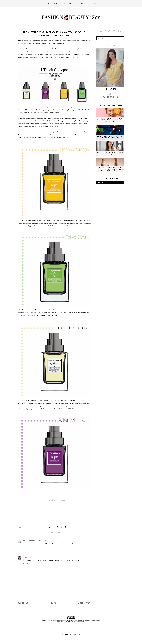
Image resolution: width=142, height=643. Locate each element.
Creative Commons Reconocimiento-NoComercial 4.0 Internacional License (85, 620)
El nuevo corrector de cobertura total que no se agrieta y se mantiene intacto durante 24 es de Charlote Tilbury (110, 169)
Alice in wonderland (30, 541)
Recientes (23, 602)
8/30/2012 (31, 557)
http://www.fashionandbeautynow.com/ (76, 621)
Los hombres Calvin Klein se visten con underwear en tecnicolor (110, 137)
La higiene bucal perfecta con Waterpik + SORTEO (110, 153)
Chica (24, 557)
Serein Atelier (74, 634)
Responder (25, 551)
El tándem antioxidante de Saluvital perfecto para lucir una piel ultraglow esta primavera (110, 120)
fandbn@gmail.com (110, 96)
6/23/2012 (42, 541)
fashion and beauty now (57, 620)
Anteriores (84, 602)
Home (53, 602)
